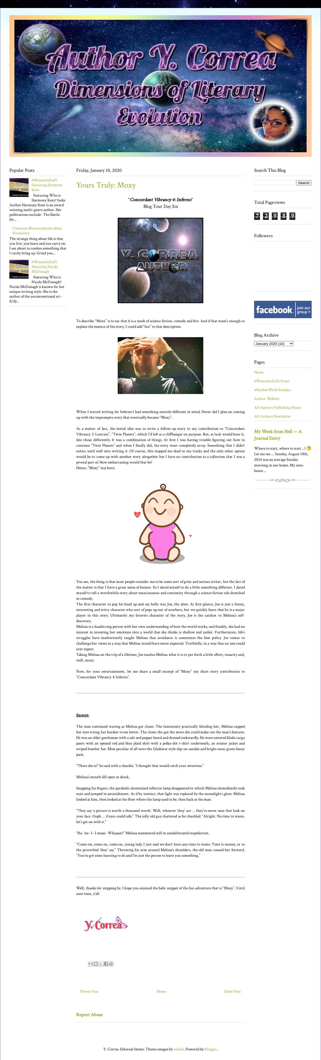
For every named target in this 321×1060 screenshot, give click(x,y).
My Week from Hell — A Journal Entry (278, 434)
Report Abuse (89, 1015)
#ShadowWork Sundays (272, 389)
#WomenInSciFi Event (272, 381)
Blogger (211, 1049)
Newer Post (89, 991)
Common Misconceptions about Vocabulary (37, 231)
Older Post (232, 991)
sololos (179, 1049)
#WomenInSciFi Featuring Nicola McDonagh (45, 266)
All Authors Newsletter (272, 416)
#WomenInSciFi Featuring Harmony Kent (47, 185)
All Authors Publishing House (277, 407)
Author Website (266, 398)
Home (161, 991)
